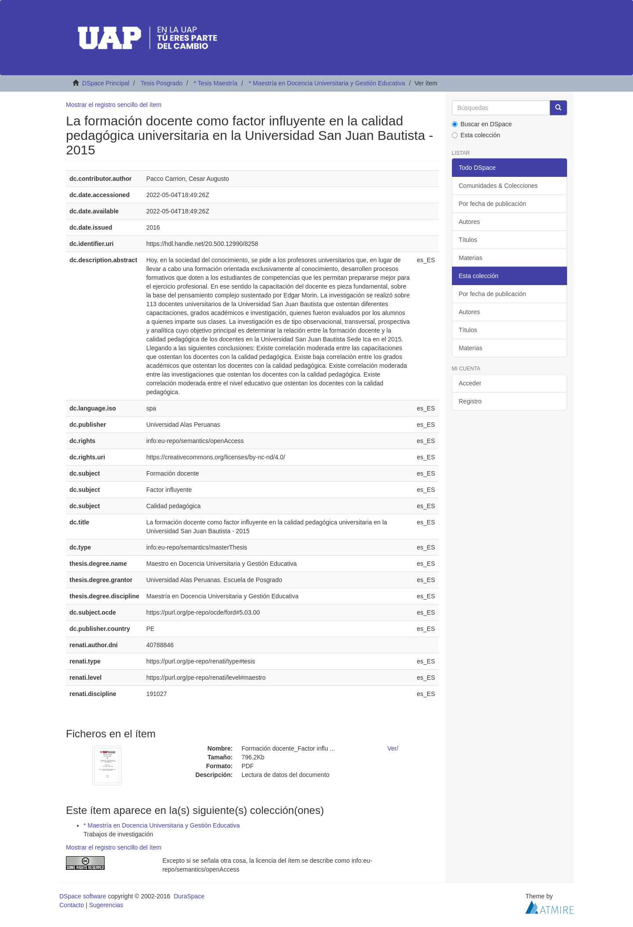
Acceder (470, 383)
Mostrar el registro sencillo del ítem (113, 104)
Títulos (468, 239)
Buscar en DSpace (482, 124)
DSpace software (82, 896)
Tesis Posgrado (161, 83)
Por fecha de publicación (492, 203)
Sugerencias (106, 905)
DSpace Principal (105, 83)
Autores (469, 221)
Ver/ (392, 748)
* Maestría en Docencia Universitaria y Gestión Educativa (327, 83)
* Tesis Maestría (215, 83)
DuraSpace (189, 896)
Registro (470, 401)
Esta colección (476, 135)
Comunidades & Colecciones (498, 185)
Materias (471, 257)
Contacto (71, 905)
